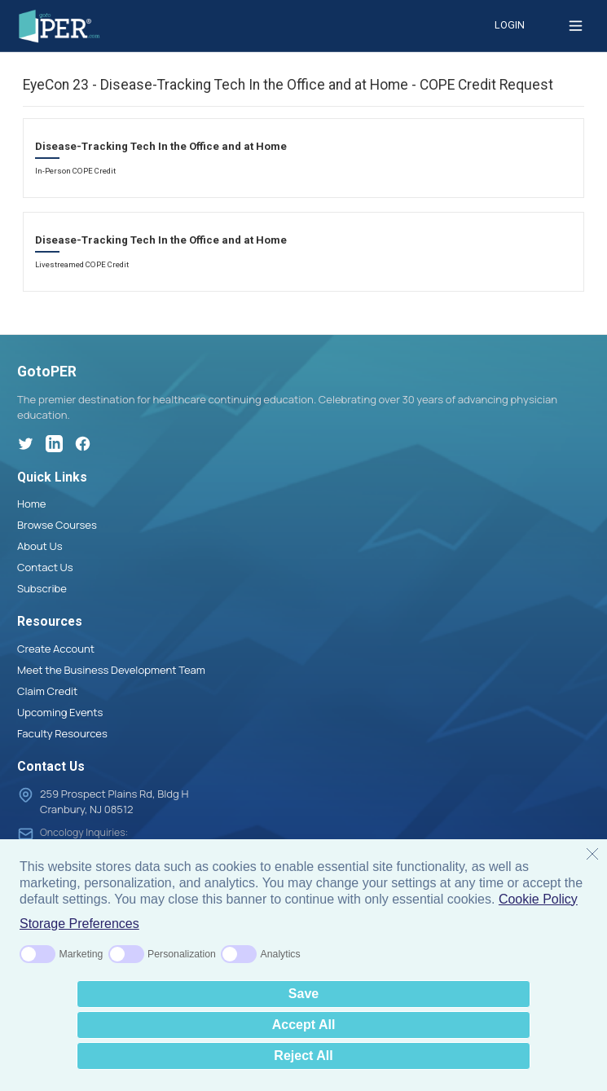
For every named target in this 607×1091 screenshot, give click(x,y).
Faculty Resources (62, 733)
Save (303, 994)
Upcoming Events (60, 712)
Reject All (303, 1055)
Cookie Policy (538, 899)
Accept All (304, 1025)
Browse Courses (57, 524)
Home (31, 503)
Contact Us (45, 567)
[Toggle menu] (575, 25)
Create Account (56, 648)
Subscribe (42, 588)
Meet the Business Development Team (111, 669)
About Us (40, 546)
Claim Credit (47, 691)
